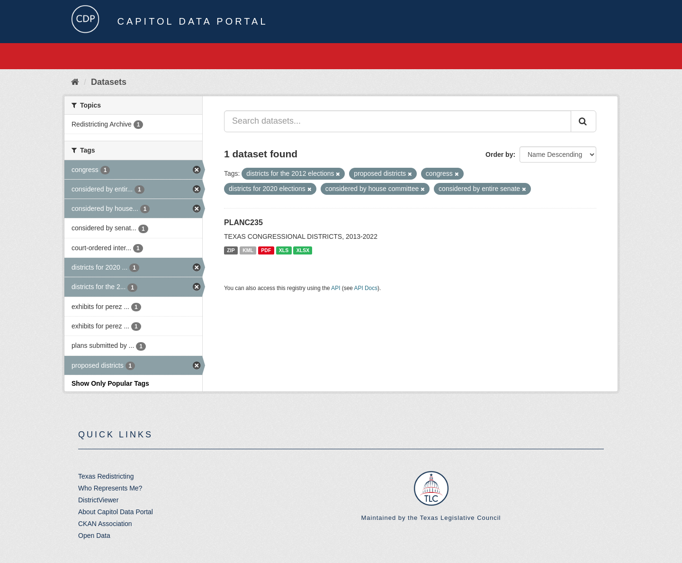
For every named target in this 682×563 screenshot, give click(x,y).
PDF (266, 250)
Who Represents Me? (110, 488)
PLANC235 (243, 222)
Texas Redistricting (106, 476)
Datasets (108, 82)
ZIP (230, 250)
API (335, 288)
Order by (499, 154)
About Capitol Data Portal (115, 512)
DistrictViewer (98, 500)
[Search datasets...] (397, 121)
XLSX (302, 250)
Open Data (94, 535)
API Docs (366, 288)
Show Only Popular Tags (110, 383)
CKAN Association (105, 523)
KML (247, 250)
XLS (283, 250)
